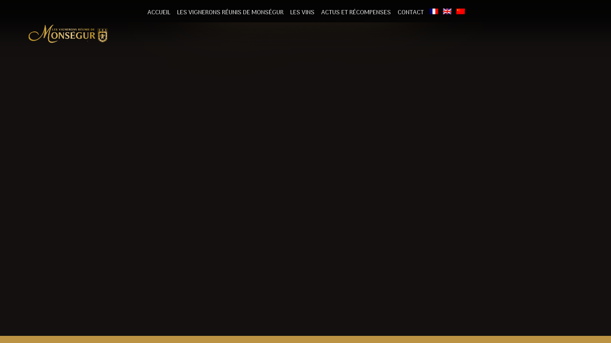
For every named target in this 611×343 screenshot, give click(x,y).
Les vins (302, 13)
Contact (411, 13)
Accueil (158, 13)
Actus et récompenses (356, 13)
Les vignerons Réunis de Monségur (230, 13)
